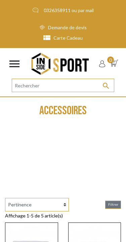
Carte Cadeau (63, 38)
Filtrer (113, 204)
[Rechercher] (63, 85)
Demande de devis (63, 27)
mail (90, 10)
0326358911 (57, 10)
